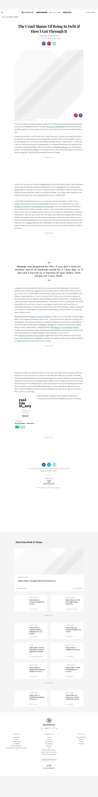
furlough (50, 346)
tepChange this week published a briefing (64, 348)
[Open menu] (2, 12)
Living (54, 492)
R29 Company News (49, 771)
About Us (17, 758)
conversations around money (55, 148)
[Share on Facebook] (44, 43)
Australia (81, 765)
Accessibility (49, 765)
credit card (40, 216)
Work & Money (46, 492)
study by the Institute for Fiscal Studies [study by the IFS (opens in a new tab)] (31, 357)
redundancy (43, 346)
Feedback (17, 765)
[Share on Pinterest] (49, 43)
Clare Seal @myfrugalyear (49, 35)
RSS (49, 769)
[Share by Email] (54, 43)
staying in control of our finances (40, 338)
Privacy (49, 760)
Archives (49, 767)
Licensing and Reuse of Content (16, 769)
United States (81, 758)
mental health (19, 211)
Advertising (16, 762)
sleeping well (61, 208)
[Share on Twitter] (49, 486)
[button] (88, 14)
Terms (49, 758)
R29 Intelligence (16, 767)
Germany (81, 760)
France (81, 762)
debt (16, 153)
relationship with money (61, 168)
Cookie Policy (49, 762)
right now (21, 343)
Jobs (16, 760)
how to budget (33, 171)
